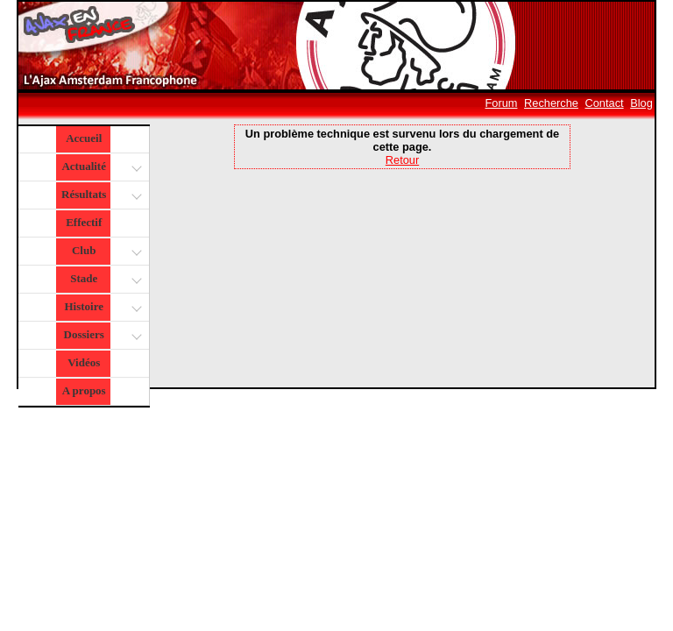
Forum (501, 103)
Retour (402, 160)
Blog (641, 103)
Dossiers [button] (101, 336)
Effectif (84, 222)
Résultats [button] (99, 196)
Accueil (84, 138)
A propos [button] (84, 390)
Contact (604, 103)
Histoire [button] (101, 308)
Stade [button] (104, 280)
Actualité (100, 168)
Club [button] (105, 252)
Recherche (551, 103)
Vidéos (83, 362)
